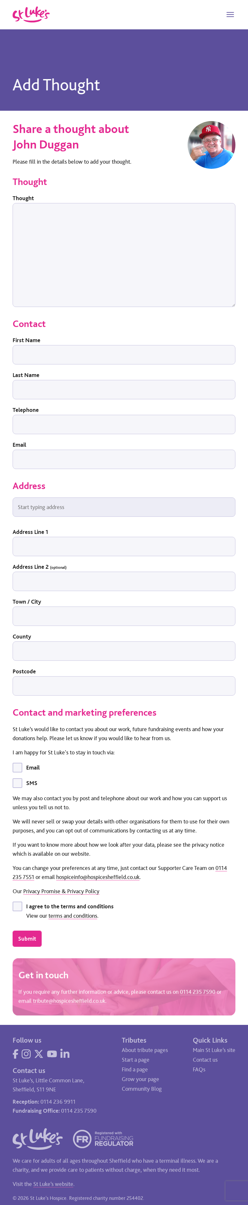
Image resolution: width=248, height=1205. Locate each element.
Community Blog (142, 1088)
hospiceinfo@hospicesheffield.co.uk (98, 877)
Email (19, 444)
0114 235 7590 (197, 992)
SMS (31, 783)
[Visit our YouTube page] (52, 1053)
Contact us (205, 1059)
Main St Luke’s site (214, 1050)
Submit (27, 938)
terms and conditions (72, 915)
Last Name (26, 375)
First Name (26, 340)
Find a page (135, 1069)
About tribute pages (145, 1050)
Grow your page (140, 1079)
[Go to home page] (31, 14)
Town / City (27, 601)
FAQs (199, 1069)
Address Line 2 (40, 566)
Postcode (24, 671)
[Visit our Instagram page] (26, 1054)
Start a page (136, 1059)
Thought (23, 198)
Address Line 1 (30, 532)
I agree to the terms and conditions (70, 906)
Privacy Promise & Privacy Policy (61, 891)
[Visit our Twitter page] (39, 1054)
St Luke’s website (53, 1184)
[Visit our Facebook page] (15, 1054)
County (22, 636)
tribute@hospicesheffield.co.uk (69, 1001)
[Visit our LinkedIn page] (64, 1054)
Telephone (26, 410)
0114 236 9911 (58, 1101)
